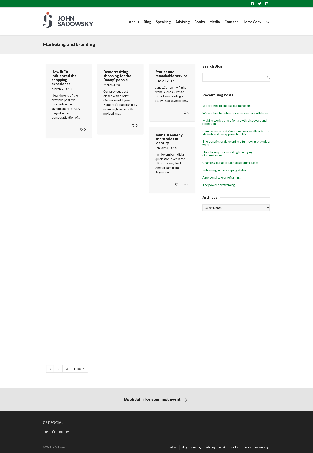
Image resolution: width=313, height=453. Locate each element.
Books (199, 22)
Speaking (163, 22)
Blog (147, 22)
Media (214, 22)
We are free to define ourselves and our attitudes (235, 113)
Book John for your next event (156, 400)
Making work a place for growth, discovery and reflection (234, 121)
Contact (231, 22)
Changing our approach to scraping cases (230, 162)
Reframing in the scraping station (224, 170)
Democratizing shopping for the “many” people (117, 76)
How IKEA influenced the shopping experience (64, 78)
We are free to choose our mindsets (226, 105)
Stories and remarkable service (171, 74)
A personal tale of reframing (221, 177)
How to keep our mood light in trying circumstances (227, 153)
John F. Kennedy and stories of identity (169, 139)
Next (79, 369)
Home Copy (252, 22)
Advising (182, 22)
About (134, 22)
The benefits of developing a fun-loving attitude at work (236, 142)
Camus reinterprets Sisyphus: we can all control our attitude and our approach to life (236, 132)
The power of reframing (218, 185)
